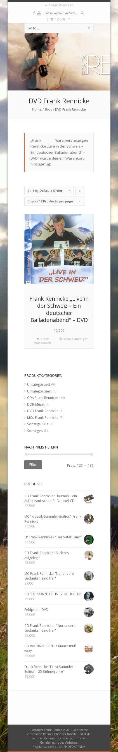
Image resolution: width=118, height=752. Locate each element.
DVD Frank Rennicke (42, 410)
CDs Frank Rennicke (42, 397)
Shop (48, 109)
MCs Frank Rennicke (42, 417)
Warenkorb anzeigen (71, 140)
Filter (33, 464)
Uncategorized (38, 384)
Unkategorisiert (39, 391)
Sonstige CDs (37, 424)
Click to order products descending (79, 191)
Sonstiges (35, 430)
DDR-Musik (35, 404)
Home (37, 109)
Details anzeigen (74, 339)
